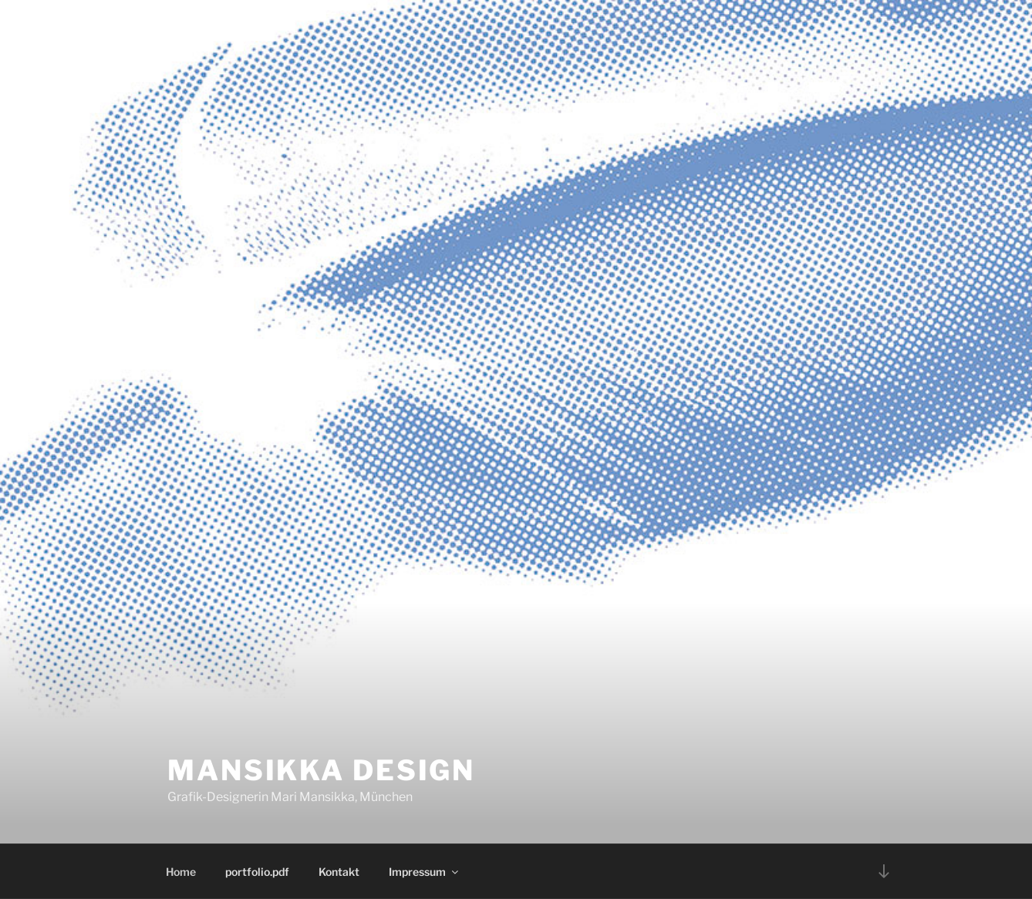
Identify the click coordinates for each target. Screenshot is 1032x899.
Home (181, 871)
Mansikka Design (321, 770)
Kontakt (339, 871)
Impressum (424, 871)
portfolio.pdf (257, 871)
